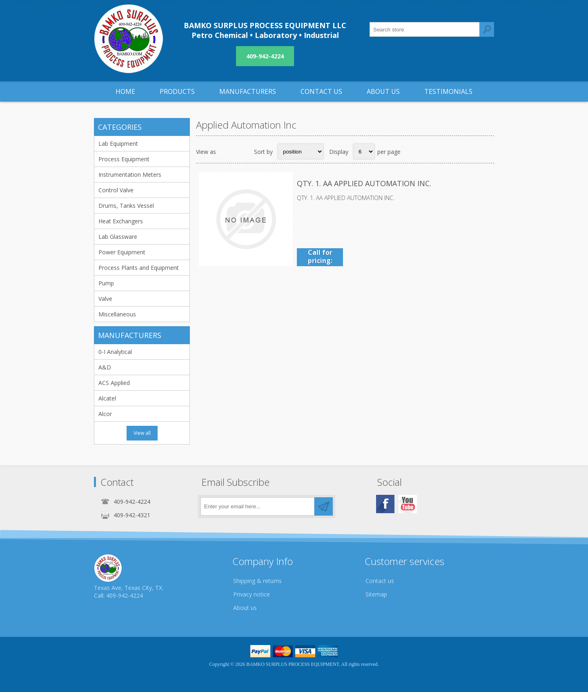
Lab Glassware (117, 236)
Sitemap (376, 594)
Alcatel (107, 398)
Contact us (379, 581)
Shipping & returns (257, 581)
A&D (104, 367)
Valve (105, 299)
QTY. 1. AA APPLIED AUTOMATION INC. (364, 183)
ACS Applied (114, 383)
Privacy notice (251, 594)
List (242, 151)
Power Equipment (121, 252)
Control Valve (116, 190)
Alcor (105, 414)
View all (142, 432)
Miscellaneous (117, 314)
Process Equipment (123, 159)
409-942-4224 (265, 56)
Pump (106, 283)
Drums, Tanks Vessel (126, 205)
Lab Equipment (118, 143)
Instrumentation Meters (129, 174)
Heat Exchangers (120, 221)
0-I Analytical (115, 352)
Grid (226, 151)
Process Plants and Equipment (138, 267)
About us (245, 608)
